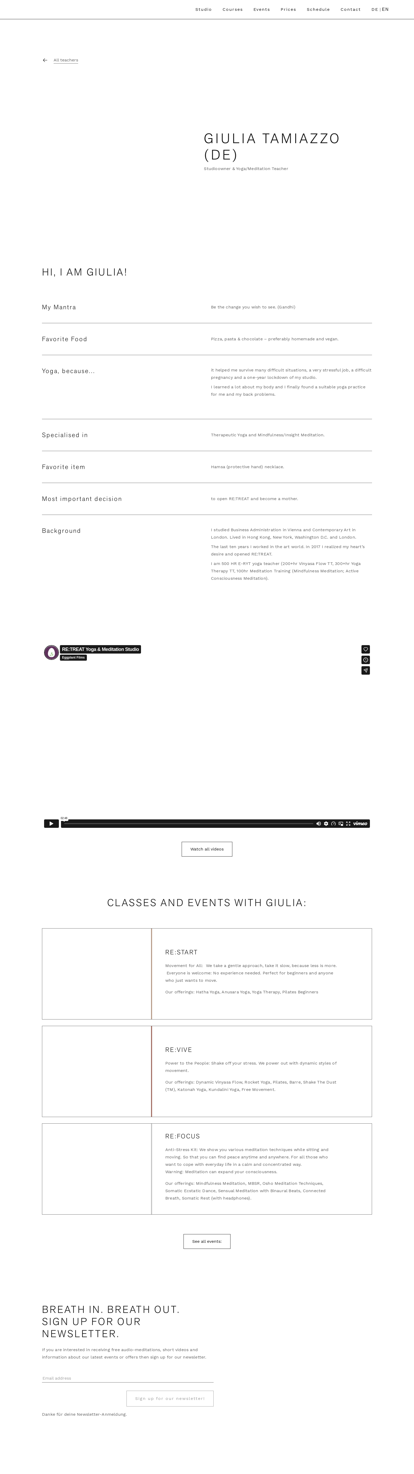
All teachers (66, 59)
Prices (288, 9)
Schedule (318, 9)
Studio (203, 9)
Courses (233, 9)
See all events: (207, 1241)
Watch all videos (207, 849)
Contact (351, 9)
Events (261, 9)
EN (385, 9)
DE (374, 9)
